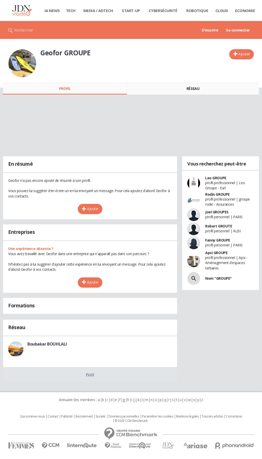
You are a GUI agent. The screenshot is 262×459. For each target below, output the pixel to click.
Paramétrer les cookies (157, 416)
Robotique (197, 10)
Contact (53, 416)
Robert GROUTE (218, 226)
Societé (100, 416)
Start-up (131, 10)
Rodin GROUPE (217, 194)
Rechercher (23, 30)
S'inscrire (210, 30)
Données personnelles (123, 416)
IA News (52, 10)
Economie (245, 10)
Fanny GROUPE (217, 240)
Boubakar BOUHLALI (47, 344)
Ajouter (244, 53)
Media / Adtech (98, 10)
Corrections (234, 416)
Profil (65, 88)
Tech (70, 10)
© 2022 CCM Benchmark (131, 421)
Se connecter (238, 30)
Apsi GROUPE (216, 252)
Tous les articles (212, 416)
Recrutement (84, 416)
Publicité (66, 416)
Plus (90, 374)
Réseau (193, 88)
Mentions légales (187, 416)
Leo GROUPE (215, 177)
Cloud (221, 10)
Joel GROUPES (216, 212)
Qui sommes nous (32, 416)
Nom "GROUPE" (218, 278)
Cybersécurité (163, 10)
